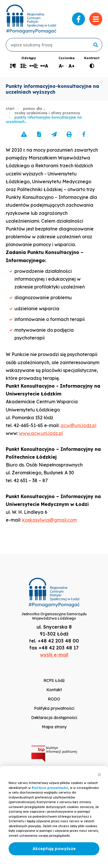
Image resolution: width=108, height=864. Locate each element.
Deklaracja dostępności (54, 717)
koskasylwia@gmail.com (49, 520)
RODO (54, 699)
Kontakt (54, 689)
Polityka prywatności (54, 708)
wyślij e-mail (54, 655)
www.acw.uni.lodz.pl (41, 433)
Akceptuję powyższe (54, 848)
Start (10, 108)
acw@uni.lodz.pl (78, 425)
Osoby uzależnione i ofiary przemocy (47, 113)
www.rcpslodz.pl (31, 19)
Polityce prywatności (50, 788)
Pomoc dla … (34, 108)
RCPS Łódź (54, 680)
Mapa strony (54, 726)
